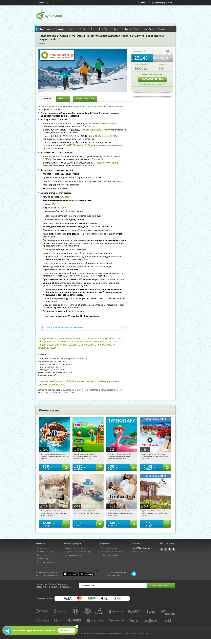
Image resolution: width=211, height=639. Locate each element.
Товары (129, 28)
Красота (51, 28)
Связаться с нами (139, 551)
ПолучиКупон (149, 28)
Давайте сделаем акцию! (76, 548)
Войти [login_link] (143, 2)
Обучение (118, 28)
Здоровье (62, 28)
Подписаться (66, 630)
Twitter (169, 549)
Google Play (86, 574)
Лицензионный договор (112, 551)
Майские (162, 28)
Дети (86, 28)
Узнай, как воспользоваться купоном (65, 327)
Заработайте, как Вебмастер (77, 551)
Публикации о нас (45, 551)
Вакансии (41, 555)
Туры (102, 28)
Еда (42, 28)
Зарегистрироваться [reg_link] (163, 2)
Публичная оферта (109, 555)
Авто (109, 28)
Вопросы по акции (85, 98)
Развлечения (74, 28)
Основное (46, 98)
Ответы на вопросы (46, 562)
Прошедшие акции (73, 555)
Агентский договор (109, 548)
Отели (93, 28)
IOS (80, 106)
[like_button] (167, 51)
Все (37, 28)
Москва (42, 2)
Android (91, 106)
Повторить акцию (152, 79)
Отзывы (63, 98)
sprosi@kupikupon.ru (141, 548)
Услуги (137, 28)
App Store (70, 574)
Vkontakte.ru (165, 549)
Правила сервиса (44, 558)
